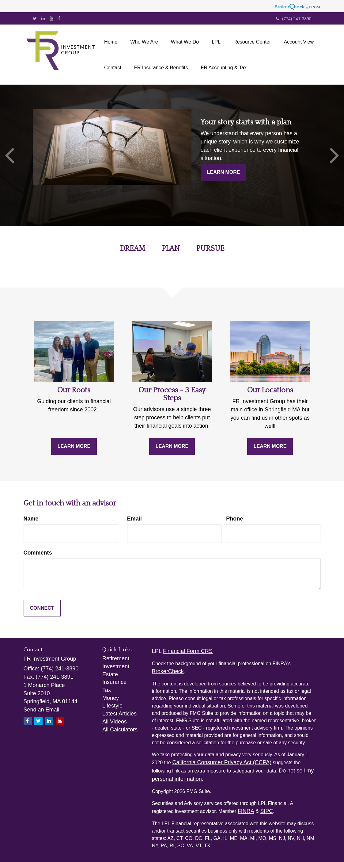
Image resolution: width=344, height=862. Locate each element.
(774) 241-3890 (294, 18)
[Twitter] (35, 18)
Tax (106, 690)
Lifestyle (112, 706)
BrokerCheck (168, 671)
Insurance (114, 682)
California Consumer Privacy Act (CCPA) (221, 762)
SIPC (266, 811)
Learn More (223, 172)
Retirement (115, 658)
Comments (38, 553)
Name (31, 519)
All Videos (114, 722)
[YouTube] (51, 18)
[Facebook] (59, 18)
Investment (115, 666)
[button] (144, 42)
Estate (110, 674)
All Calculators (120, 730)
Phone (234, 519)
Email (134, 519)
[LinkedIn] (43, 18)
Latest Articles (119, 714)
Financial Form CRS (188, 651)
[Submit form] (42, 608)
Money (110, 698)
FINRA (246, 811)
